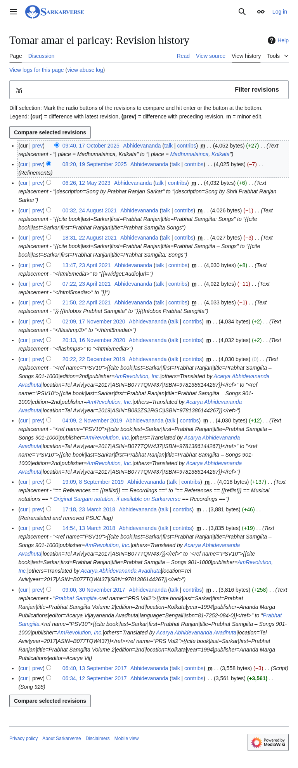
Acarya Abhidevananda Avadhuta (121, 571)
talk (168, 145)
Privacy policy (23, 738)
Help (277, 40)
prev (37, 145)
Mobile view (126, 738)
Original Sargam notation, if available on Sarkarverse (117, 499)
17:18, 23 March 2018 (88, 509)
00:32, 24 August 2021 (89, 210)
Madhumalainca (189, 154)
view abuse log (85, 70)
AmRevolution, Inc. (137, 376)
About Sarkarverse (61, 738)
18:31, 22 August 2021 (89, 238)
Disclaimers (98, 738)
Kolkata (220, 154)
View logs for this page (36, 70)
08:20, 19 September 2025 (94, 164)
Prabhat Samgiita (76, 598)
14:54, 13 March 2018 (88, 528)
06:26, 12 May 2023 (86, 183)
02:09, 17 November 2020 (93, 321)
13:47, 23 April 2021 (86, 265)
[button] (149, 89)
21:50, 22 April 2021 (86, 302)
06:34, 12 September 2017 (94, 678)
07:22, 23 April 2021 (86, 284)
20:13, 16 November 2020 (93, 340)
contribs (186, 145)
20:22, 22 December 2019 (93, 359)
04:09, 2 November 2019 (92, 420)
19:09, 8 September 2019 (93, 482)
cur (24, 164)
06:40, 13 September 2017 (94, 668)
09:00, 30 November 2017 (93, 590)
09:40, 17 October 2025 (91, 145)
